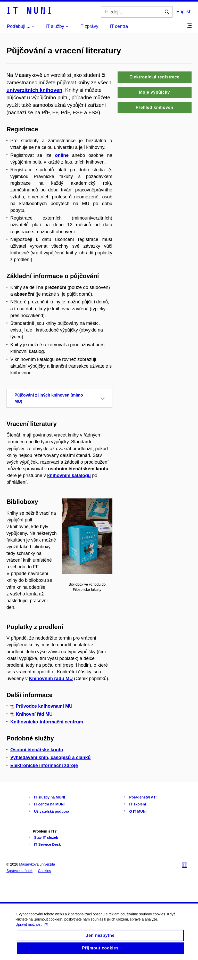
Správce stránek (19, 871)
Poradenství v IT (143, 797)
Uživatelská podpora (51, 811)
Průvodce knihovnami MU (41, 706)
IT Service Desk (47, 844)
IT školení (137, 804)
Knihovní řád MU (31, 714)
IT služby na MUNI (49, 797)
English (184, 11)
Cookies (44, 871)
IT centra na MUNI (49, 804)
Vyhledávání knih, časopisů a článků (50, 757)
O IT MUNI (137, 811)
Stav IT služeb (46, 837)
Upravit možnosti (31, 931)
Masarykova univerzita (37, 864)
